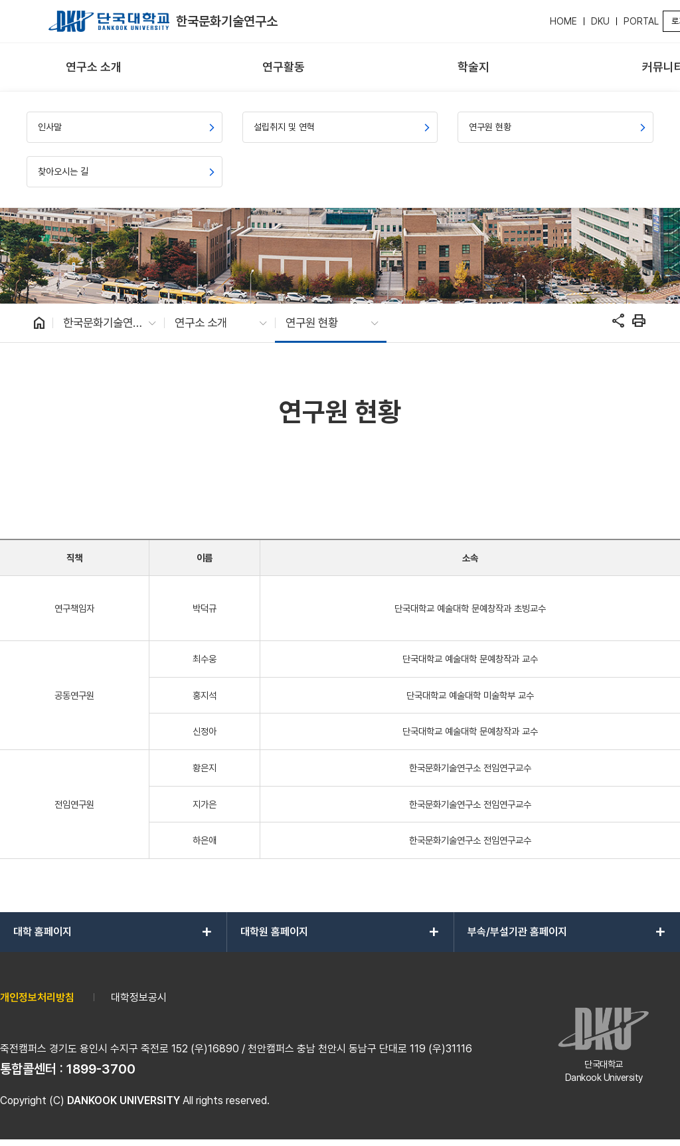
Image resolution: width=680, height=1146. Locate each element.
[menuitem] (93, 67)
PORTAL (641, 21)
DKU (600, 21)
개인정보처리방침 (37, 997)
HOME (563, 21)
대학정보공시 (139, 997)
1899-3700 (100, 1069)
